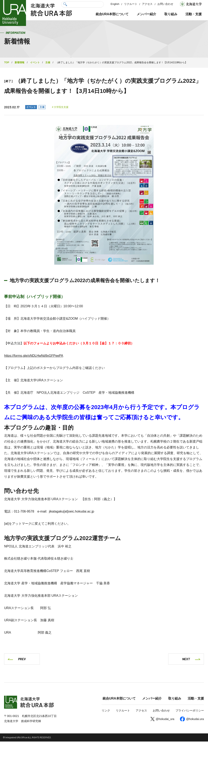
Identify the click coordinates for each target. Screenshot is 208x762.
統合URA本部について (112, 14)
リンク (106, 710)
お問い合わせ (165, 3)
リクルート (130, 3)
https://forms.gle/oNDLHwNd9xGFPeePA (33, 355)
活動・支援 (193, 14)
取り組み (170, 14)
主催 (42, 107)
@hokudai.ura (195, 719)
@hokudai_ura (165, 719)
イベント (31, 107)
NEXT (186, 659)
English (115, 3)
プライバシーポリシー (190, 710)
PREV (22, 659)
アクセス (147, 3)
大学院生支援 (61, 107)
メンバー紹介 (146, 14)
